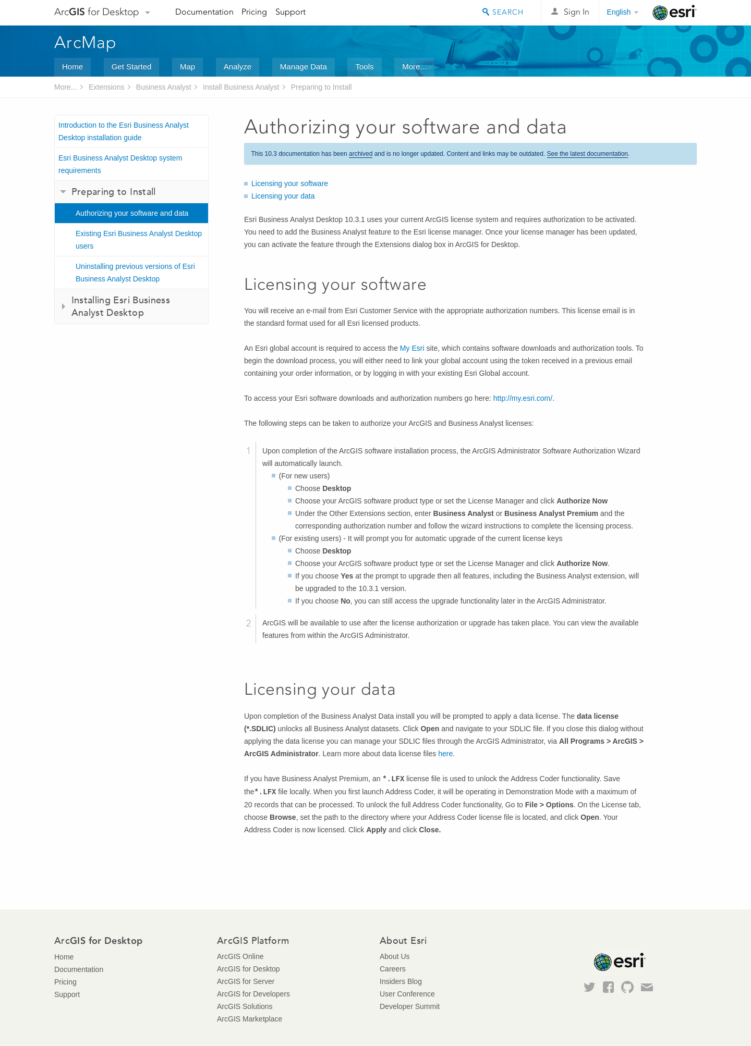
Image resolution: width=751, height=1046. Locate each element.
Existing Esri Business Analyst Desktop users (139, 239)
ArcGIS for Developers (253, 994)
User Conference (407, 994)
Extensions (106, 87)
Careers (393, 969)
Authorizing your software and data (132, 213)
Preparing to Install (321, 87)
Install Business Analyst (241, 87)
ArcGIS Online (240, 956)
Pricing (254, 12)
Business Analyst (163, 87)
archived (360, 153)
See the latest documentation (587, 153)
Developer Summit (410, 1006)
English (619, 12)
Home (72, 66)
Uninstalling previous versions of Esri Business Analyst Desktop (135, 272)
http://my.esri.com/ (522, 398)
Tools (364, 66)
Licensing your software (289, 183)
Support (290, 12)
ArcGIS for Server (245, 981)
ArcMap (85, 42)
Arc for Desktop (96, 12)
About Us (395, 956)
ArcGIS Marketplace (249, 1019)
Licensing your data (282, 196)
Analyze (237, 66)
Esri (674, 12)
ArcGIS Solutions (245, 1006)
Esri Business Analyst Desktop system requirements (120, 164)
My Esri (412, 348)
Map (187, 66)
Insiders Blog (401, 981)
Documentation (204, 12)
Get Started (132, 66)
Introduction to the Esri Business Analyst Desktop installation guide (123, 131)
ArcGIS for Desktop (248, 969)
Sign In (576, 12)
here (445, 753)
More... (414, 66)
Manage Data (303, 66)
